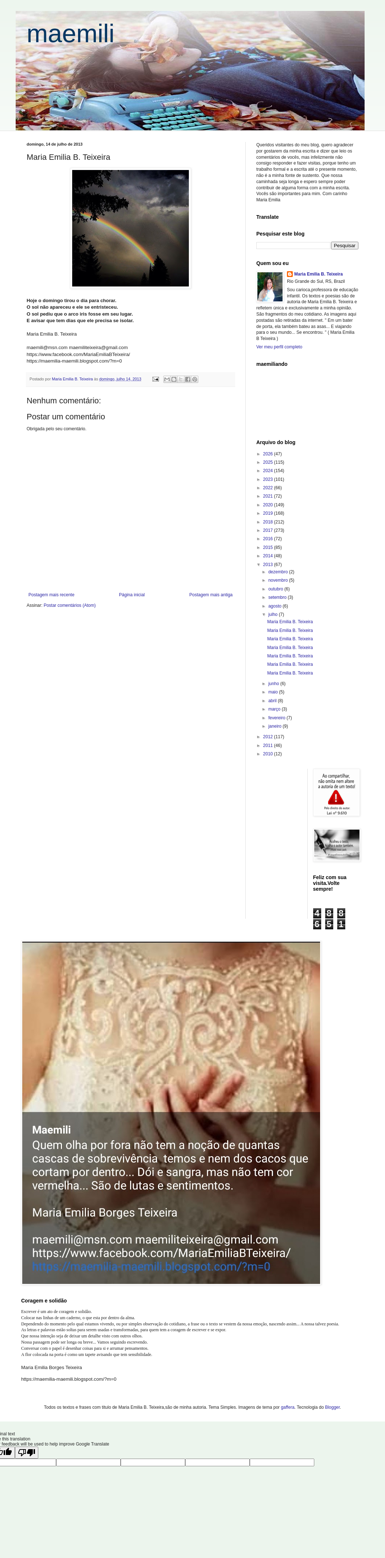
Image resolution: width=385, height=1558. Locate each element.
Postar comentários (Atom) (70, 605)
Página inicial (132, 594)
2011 (268, 745)
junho (274, 683)
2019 (268, 513)
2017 (268, 530)
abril (273, 700)
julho (273, 614)
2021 (268, 496)
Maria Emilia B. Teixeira (318, 274)
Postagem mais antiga (211, 594)
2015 (268, 547)
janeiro (275, 726)
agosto (275, 606)
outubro (276, 589)
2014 (268, 555)
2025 (268, 462)
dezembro (278, 571)
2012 (268, 736)
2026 (268, 453)
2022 (268, 487)
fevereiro (277, 717)
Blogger (332, 1407)
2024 (268, 470)
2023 (268, 479)
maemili (70, 33)
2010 (268, 753)
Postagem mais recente (51, 594)
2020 (268, 504)
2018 (268, 522)
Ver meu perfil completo (279, 346)
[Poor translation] (26, 1453)
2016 (268, 538)
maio (273, 692)
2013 (268, 564)
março (275, 709)
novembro (278, 580)
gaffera (287, 1407)
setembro (278, 597)
